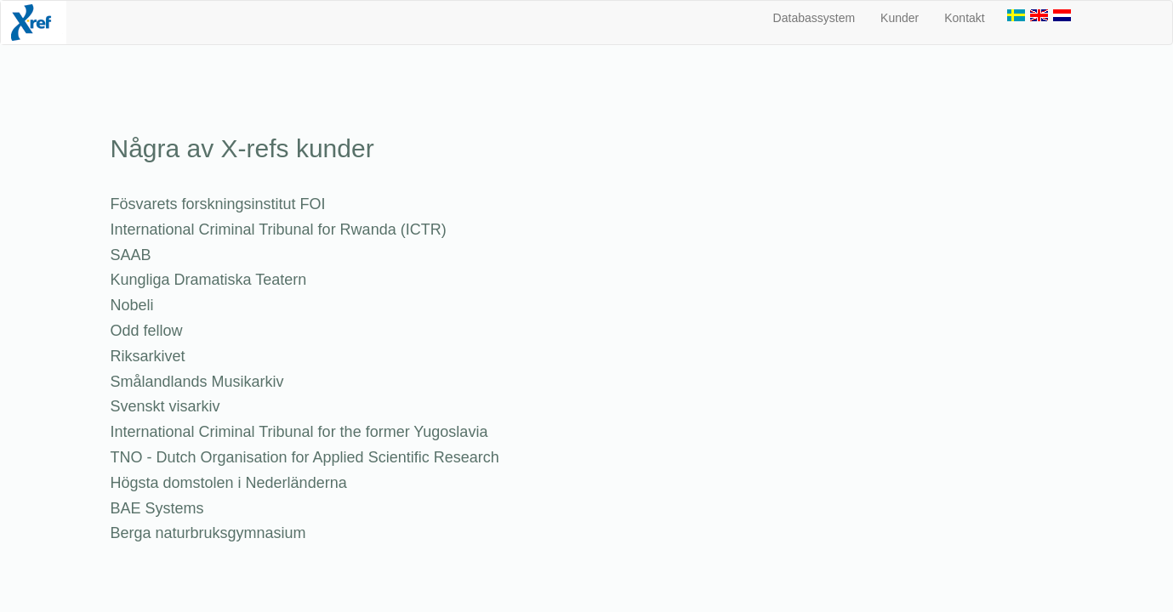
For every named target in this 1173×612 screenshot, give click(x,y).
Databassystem (814, 18)
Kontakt (964, 18)
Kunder (899, 18)
